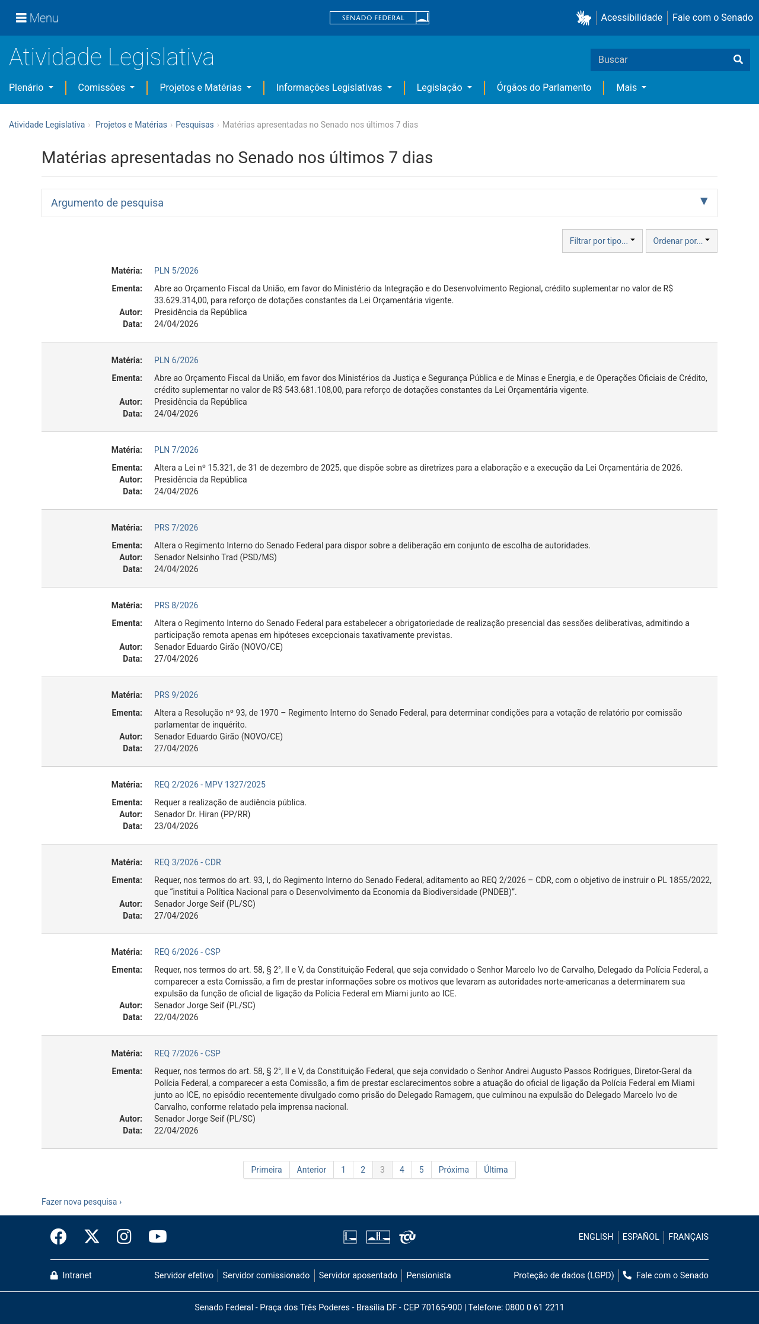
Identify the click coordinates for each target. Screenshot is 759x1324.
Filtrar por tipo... (602, 241)
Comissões (103, 87)
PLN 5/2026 (176, 270)
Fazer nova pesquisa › (82, 1201)
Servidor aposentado (358, 1276)
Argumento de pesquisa (107, 202)
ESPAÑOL (641, 1237)
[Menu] (37, 18)
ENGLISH (596, 1237)
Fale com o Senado (712, 17)
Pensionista (429, 1276)
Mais (627, 87)
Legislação (441, 87)
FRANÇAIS (688, 1237)
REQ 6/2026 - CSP (187, 952)
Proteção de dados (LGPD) (564, 1276)
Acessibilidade (632, 17)
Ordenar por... (681, 241)
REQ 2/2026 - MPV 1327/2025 (210, 784)
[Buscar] (738, 60)
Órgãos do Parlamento (544, 87)
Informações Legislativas (330, 87)
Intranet (71, 1276)
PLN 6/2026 (176, 360)
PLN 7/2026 (176, 450)
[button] (586, 18)
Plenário (27, 87)
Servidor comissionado (266, 1276)
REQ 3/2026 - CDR (187, 862)
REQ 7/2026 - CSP (187, 1053)
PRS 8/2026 (176, 605)
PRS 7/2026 (176, 527)
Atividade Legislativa (112, 57)
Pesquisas (195, 124)
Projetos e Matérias (202, 87)
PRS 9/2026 (176, 695)
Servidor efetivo (183, 1276)
